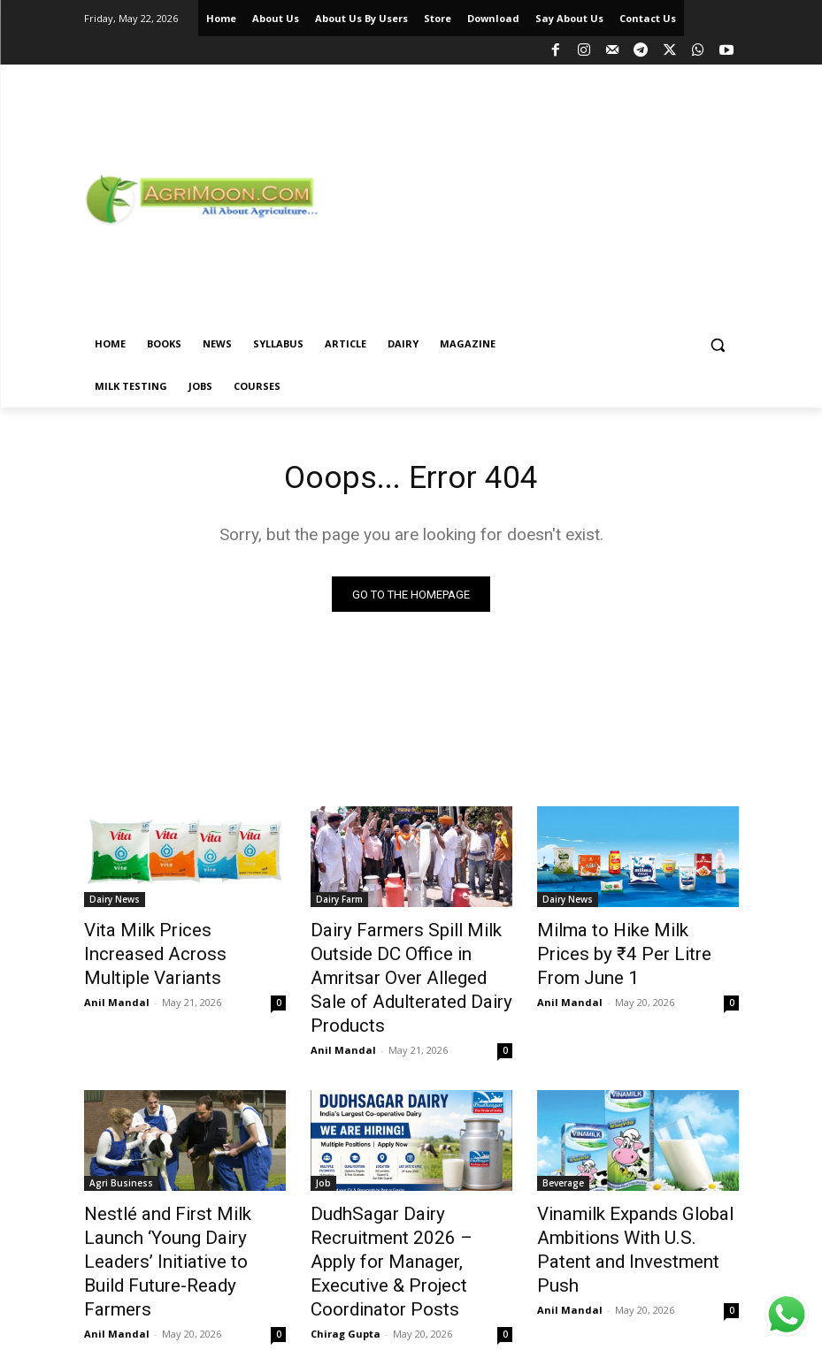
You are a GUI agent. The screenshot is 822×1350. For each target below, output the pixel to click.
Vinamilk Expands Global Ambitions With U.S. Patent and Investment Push (626, 1194)
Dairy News (114, 903)
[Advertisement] (573, 196)
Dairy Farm (339, 903)
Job (323, 1146)
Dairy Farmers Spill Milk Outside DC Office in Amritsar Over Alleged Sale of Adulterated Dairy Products (408, 962)
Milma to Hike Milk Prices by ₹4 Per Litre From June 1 (629, 942)
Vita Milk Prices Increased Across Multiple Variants (170, 942)
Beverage (563, 1146)
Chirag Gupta (345, 1255)
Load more (411, 1293)
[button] (718, 344)
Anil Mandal (117, 973)
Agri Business (121, 1146)
